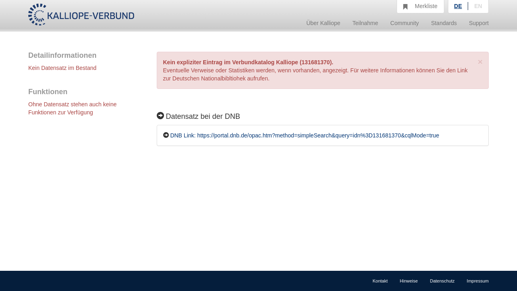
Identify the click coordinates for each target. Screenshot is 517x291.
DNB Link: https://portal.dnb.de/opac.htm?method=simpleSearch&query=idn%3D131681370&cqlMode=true (304, 135)
